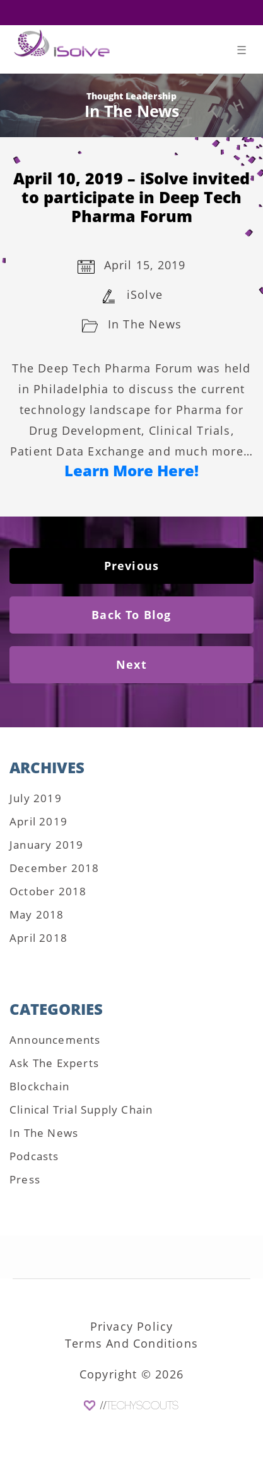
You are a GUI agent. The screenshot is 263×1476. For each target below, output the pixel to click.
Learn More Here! (131, 470)
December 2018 (54, 868)
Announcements (55, 1039)
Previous (132, 565)
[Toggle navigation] (241, 52)
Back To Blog (131, 614)
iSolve (145, 294)
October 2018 (47, 891)
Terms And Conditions (131, 1343)
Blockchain (39, 1086)
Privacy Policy (131, 1326)
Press (24, 1179)
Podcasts (34, 1156)
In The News (145, 324)
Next (131, 664)
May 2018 (36, 914)
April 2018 (38, 938)
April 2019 (38, 821)
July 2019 (35, 798)
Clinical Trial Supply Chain (81, 1109)
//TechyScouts (139, 1406)
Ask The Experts (54, 1063)
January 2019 (46, 844)
